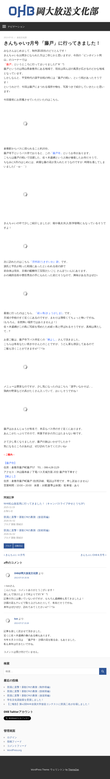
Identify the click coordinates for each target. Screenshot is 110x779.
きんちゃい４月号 (15, 554)
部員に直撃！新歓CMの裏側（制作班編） (29, 686)
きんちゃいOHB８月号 (92, 554)
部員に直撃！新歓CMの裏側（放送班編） (27, 517)
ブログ (8, 545)
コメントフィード (17, 745)
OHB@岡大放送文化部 (26, 573)
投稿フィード (14, 741)
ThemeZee (73, 769)
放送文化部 (22, 37)
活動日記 (19, 545)
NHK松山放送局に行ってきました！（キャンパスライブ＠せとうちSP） (45, 503)
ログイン (12, 737)
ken (16, 618)
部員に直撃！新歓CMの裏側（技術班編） (27, 530)
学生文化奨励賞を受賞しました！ (25, 699)
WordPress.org (14, 750)
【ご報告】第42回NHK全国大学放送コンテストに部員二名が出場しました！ (48, 704)
